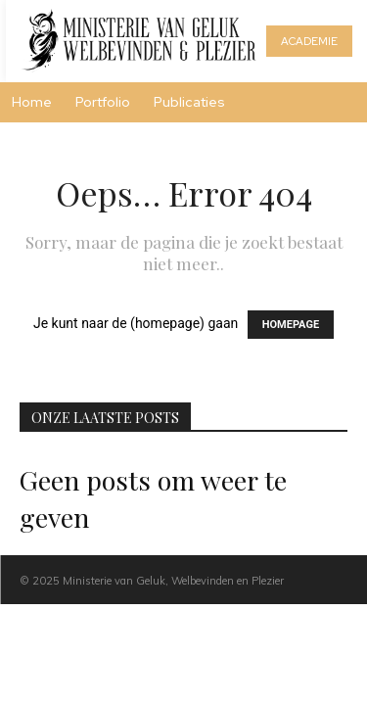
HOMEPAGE (290, 324)
